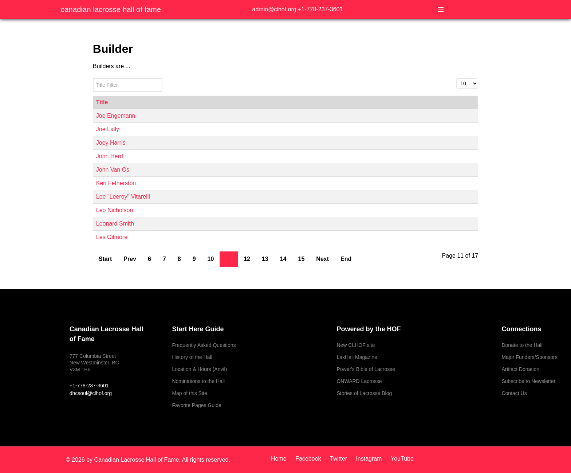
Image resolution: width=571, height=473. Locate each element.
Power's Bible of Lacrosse (365, 369)
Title (102, 102)
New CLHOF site (355, 345)
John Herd (109, 156)
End (345, 259)
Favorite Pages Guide (196, 405)
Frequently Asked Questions (204, 345)
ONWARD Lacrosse (359, 381)
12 (247, 259)
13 (265, 259)
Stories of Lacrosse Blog (364, 393)
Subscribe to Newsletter (528, 381)
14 (283, 259)
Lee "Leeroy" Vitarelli (123, 196)
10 (211, 259)
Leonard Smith (115, 223)
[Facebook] (309, 459)
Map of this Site (189, 393)
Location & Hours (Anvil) (199, 369)
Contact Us (514, 393)
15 (301, 259)
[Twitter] (339, 459)
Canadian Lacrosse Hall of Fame (111, 9)
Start (105, 259)
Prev (129, 259)
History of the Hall (192, 357)
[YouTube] (400, 459)
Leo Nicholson (114, 210)
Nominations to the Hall (198, 381)
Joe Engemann (115, 116)
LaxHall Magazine (356, 357)
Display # (456, 78)
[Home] (281, 459)
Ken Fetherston (116, 183)
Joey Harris (111, 143)
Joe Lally (107, 129)
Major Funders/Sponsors (529, 357)
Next (322, 259)
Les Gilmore (111, 237)
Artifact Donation (520, 369)
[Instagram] (369, 459)
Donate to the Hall (521, 345)
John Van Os (112, 170)
